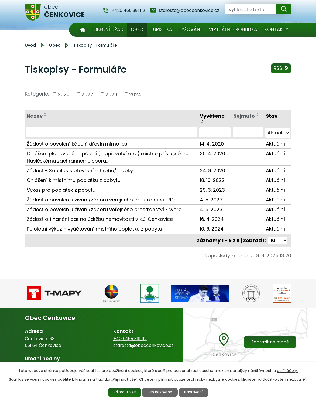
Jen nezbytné (160, 392)
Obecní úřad (108, 29)
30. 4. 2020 (212, 153)
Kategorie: (37, 93)
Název (35, 116)
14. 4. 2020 (212, 143)
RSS (280, 68)
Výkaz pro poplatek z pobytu (61, 189)
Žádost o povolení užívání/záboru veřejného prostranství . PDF (101, 199)
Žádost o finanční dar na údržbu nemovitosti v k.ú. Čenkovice (100, 218)
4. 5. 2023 (211, 199)
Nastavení (195, 392)
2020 (64, 94)
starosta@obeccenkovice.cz (143, 345)
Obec (137, 29)
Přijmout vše (123, 392)
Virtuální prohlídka (233, 29)
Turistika (161, 29)
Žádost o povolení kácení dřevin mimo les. (77, 143)
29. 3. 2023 (212, 189)
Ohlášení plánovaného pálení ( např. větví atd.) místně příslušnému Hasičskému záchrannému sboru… (107, 157)
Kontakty (276, 29)
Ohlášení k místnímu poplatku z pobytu (74, 179)
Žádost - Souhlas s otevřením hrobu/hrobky (80, 170)
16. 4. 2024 (212, 218)
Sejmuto (244, 116)
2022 (87, 94)
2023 (111, 94)
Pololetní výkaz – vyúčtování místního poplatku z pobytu (94, 228)
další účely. (287, 370)
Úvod (83, 30)
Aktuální (275, 143)
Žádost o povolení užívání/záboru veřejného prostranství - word (104, 208)
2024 (135, 94)
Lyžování (190, 29)
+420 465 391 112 (130, 338)
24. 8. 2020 (212, 170)
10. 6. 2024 (212, 228)
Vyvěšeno (212, 116)
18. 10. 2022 (212, 179)
